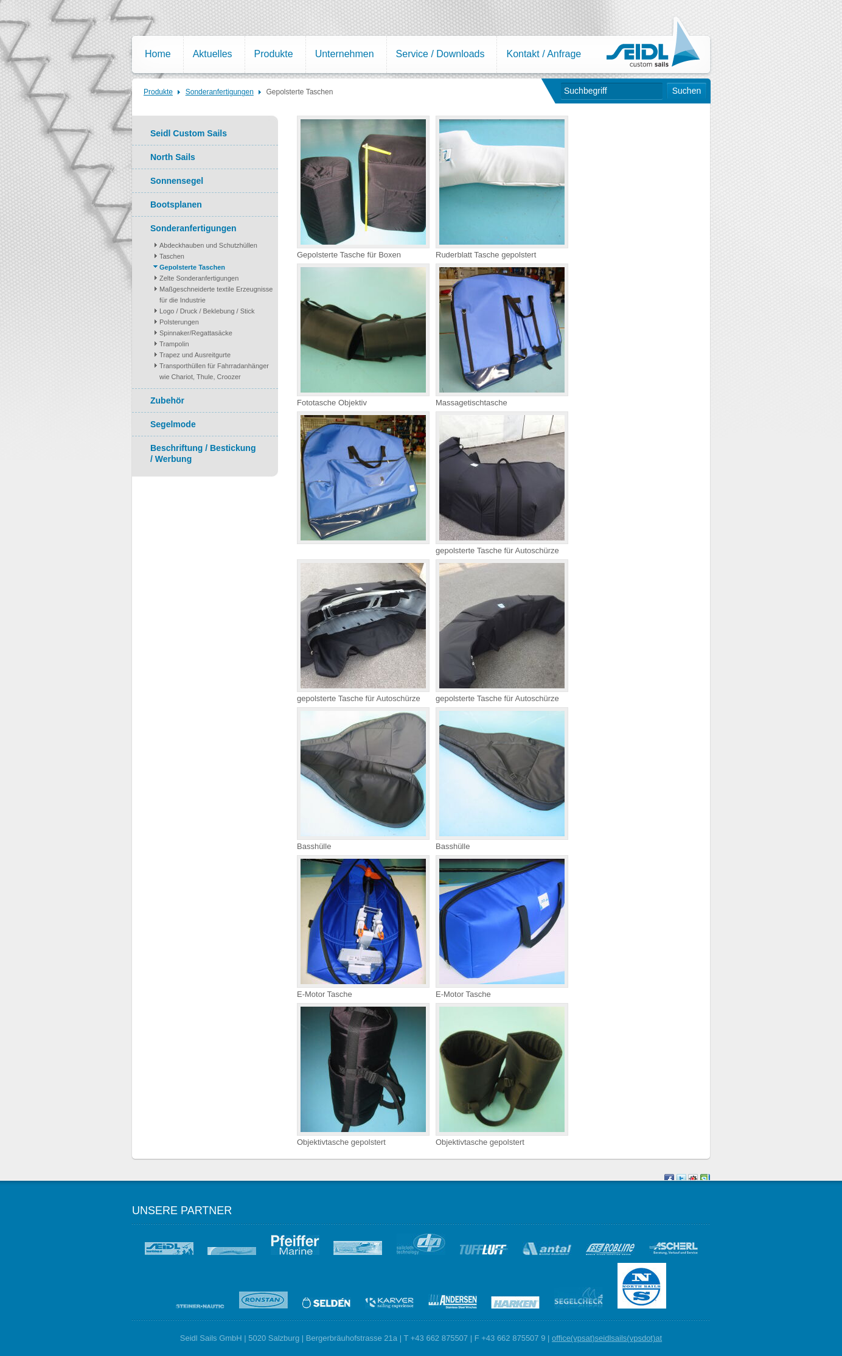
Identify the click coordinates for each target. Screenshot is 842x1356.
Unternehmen (344, 54)
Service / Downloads (440, 54)
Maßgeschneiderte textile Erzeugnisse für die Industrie (216, 294)
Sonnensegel (176, 181)
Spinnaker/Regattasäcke (195, 333)
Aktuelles (212, 54)
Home (158, 54)
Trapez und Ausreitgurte (195, 354)
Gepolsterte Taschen (299, 92)
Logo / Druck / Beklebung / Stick (207, 311)
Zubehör (167, 400)
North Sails (172, 157)
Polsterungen (179, 322)
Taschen (171, 256)
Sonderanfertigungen (220, 92)
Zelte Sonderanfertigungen (198, 278)
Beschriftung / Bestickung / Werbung (203, 453)
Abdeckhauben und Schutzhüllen (208, 245)
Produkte (273, 54)
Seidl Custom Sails (188, 133)
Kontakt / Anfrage (543, 54)
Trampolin (174, 344)
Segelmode (173, 424)
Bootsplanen (176, 204)
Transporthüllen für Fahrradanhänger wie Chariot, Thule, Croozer (214, 371)
